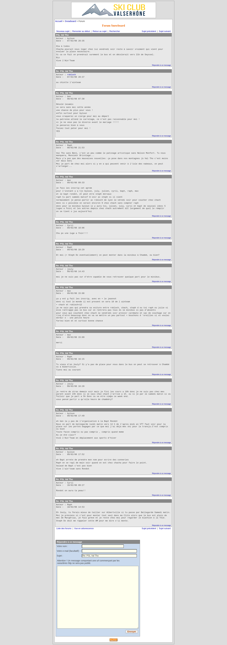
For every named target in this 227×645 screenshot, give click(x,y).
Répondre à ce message (161, 65)
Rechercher (114, 31)
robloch (71, 75)
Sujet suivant (165, 31)
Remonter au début (81, 31)
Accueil (58, 21)
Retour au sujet (100, 31)
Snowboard (70, 21)
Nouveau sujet (63, 31)
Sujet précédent (149, 31)
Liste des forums (63, 528)
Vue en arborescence (84, 528)
